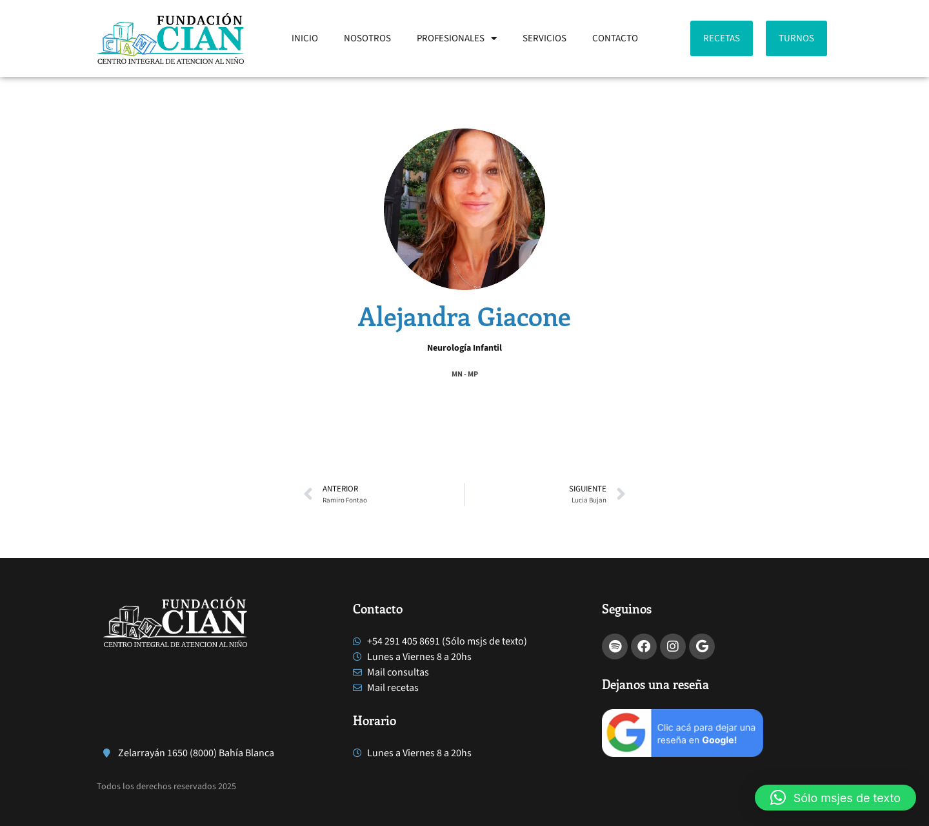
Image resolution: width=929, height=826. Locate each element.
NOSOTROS (367, 38)
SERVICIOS (544, 38)
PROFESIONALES (457, 38)
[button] (304, 402)
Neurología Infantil (464, 348)
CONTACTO (615, 38)
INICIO (305, 38)
